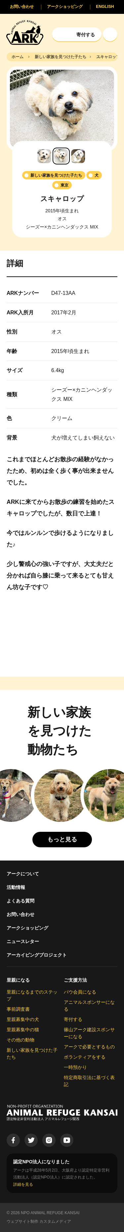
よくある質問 (20, 900)
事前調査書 (18, 1009)
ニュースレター (23, 941)
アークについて (23, 873)
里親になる (18, 980)
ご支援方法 (75, 980)
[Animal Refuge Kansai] (25, 32)
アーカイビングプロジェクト (37, 955)
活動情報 (16, 887)
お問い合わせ (20, 914)
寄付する (73, 1019)
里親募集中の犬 (23, 1019)
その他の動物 (20, 1039)
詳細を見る (23, 1184)
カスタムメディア (55, 1221)
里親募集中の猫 (23, 1029)
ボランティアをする (84, 1057)
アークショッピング (27, 928)
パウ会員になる (80, 992)
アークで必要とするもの (89, 1046)
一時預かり (75, 1067)
